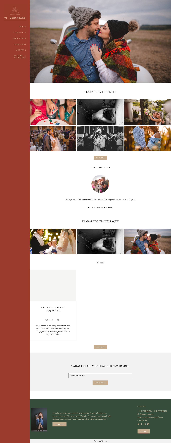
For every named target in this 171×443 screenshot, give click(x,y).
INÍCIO (22, 27)
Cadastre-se (100, 383)
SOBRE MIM (20, 44)
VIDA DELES (19, 33)
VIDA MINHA (19, 38)
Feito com (100, 441)
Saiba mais (59, 424)
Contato (143, 431)
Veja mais (100, 158)
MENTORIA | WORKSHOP (20, 57)
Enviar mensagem (147, 414)
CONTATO (21, 50)
